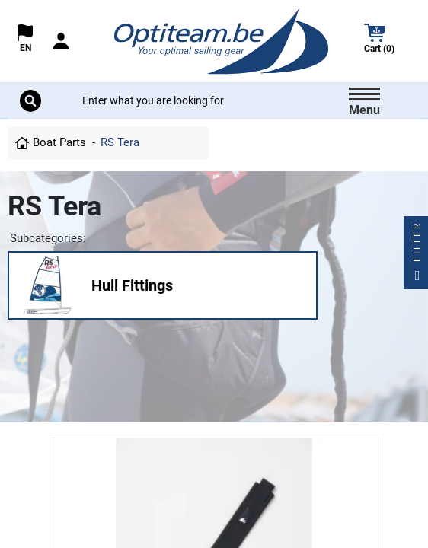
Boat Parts (59, 142)
